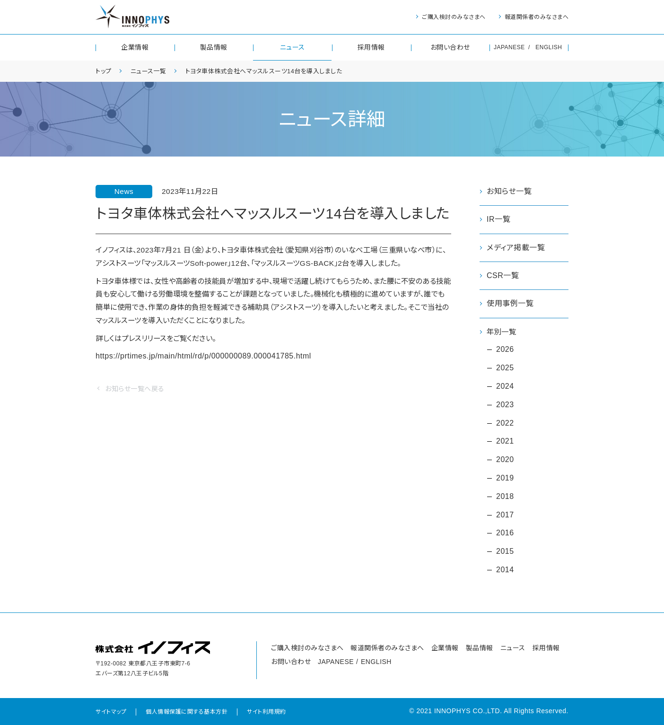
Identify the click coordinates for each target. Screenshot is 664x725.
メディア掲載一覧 (516, 248)
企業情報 (135, 47)
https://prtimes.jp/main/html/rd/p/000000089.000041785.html (203, 360)
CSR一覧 (503, 275)
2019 (505, 478)
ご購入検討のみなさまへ (454, 17)
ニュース (292, 47)
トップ (104, 71)
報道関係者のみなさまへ (537, 17)
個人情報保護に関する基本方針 (186, 712)
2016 (505, 533)
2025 (505, 368)
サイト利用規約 (266, 712)
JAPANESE (509, 47)
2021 (505, 441)
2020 (505, 460)
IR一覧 (498, 219)
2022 (505, 423)
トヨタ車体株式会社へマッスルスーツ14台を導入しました (274, 71)
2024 (505, 387)
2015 (505, 552)
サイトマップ (111, 712)
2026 (505, 350)
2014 (505, 570)
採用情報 (371, 47)
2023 (505, 405)
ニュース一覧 (151, 71)
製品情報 (213, 47)
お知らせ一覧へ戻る (135, 392)
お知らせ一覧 (509, 191)
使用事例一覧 (510, 303)
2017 (505, 515)
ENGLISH (548, 47)
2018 (505, 497)
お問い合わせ (450, 47)
